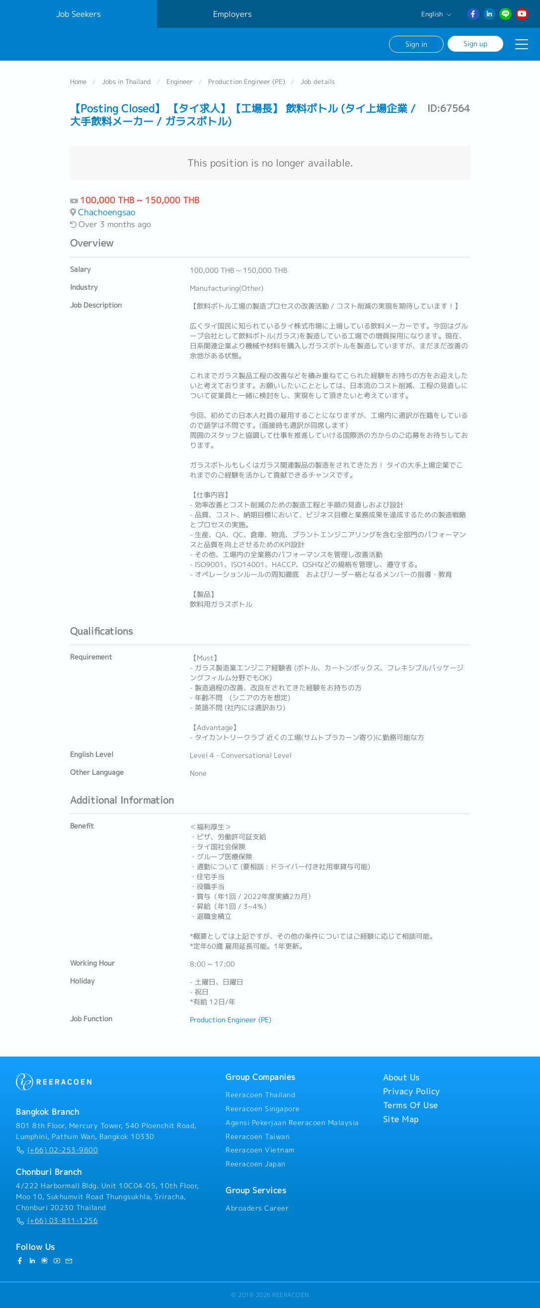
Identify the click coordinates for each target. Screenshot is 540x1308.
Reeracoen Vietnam (260, 1150)
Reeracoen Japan (256, 1164)
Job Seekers (78, 13)
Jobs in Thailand (126, 81)
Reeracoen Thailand (260, 1095)
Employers (232, 13)
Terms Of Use (410, 1105)
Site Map (401, 1119)
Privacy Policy (411, 1091)
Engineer (179, 81)
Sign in (416, 44)
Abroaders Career (257, 1208)
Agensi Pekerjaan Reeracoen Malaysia (292, 1123)
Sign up (475, 43)
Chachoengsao (107, 212)
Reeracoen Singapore (263, 1109)
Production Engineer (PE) (246, 81)
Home (78, 81)
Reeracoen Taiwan (258, 1137)
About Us (401, 1077)
